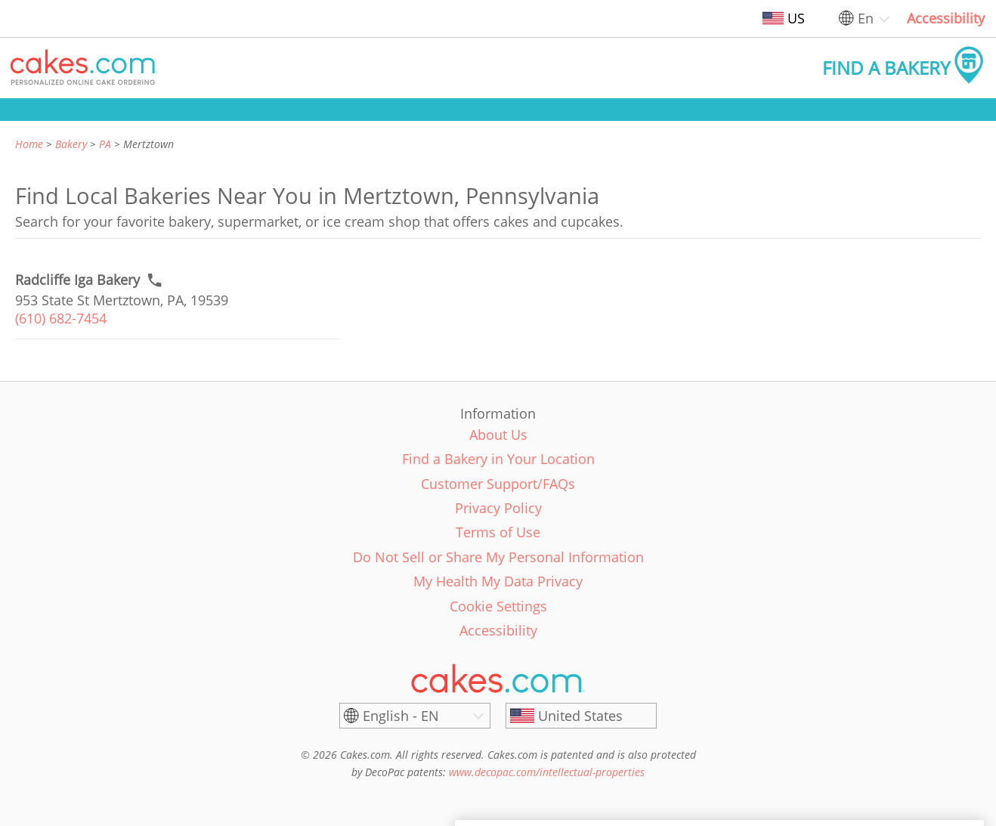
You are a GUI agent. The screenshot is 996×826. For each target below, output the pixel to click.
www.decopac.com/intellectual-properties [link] (547, 772)
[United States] (581, 716)
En (866, 18)
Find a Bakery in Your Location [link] (498, 459)
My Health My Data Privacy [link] (498, 581)
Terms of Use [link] (498, 532)
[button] (84, 68)
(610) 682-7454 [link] (61, 318)
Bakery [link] (71, 144)
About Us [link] (498, 434)
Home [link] (29, 144)
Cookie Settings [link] (498, 606)
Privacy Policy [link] (498, 508)
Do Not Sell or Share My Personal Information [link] (498, 557)
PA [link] (105, 144)
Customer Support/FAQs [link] (498, 484)
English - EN (401, 716)
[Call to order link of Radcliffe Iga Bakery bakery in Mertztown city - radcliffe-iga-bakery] (77, 280)
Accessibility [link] (946, 18)
